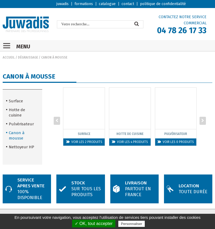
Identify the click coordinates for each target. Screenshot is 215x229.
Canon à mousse (54, 57)
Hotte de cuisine (17, 112)
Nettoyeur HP (21, 147)
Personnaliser (131, 224)
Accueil (9, 57)
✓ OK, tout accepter (94, 223)
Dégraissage (28, 57)
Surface (16, 101)
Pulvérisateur (21, 124)
